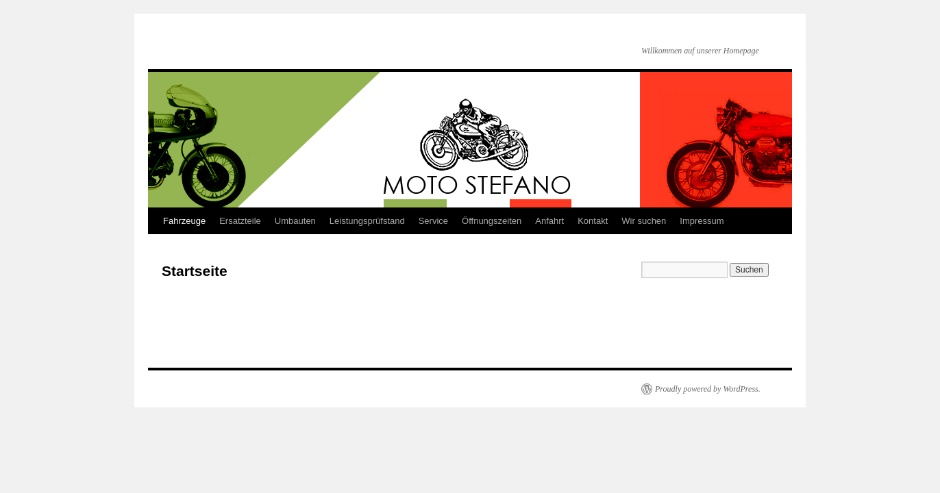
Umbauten (295, 221)
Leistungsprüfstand (367, 221)
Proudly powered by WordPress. (707, 389)
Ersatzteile (240, 221)
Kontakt (593, 221)
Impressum (701, 221)
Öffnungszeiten (491, 221)
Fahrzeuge (184, 221)
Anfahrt (549, 221)
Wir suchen (643, 221)
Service (433, 221)
